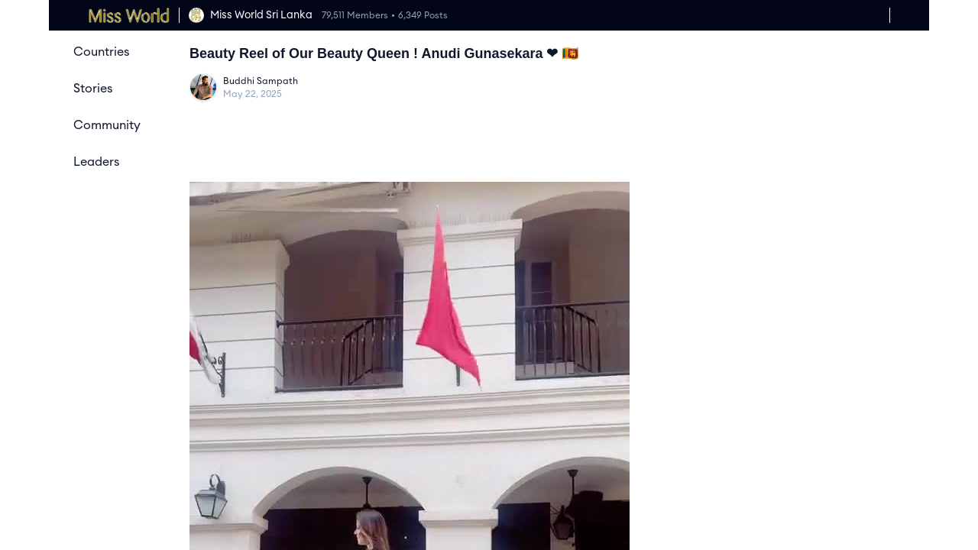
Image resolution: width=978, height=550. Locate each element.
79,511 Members (355, 15)
